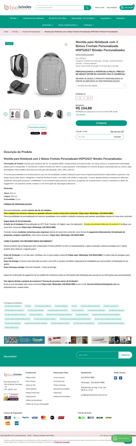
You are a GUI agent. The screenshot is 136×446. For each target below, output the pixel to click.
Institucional (31, 373)
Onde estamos (31, 389)
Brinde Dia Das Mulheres (33, 18)
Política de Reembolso (34, 400)
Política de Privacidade (61, 396)
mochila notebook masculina (57, 310)
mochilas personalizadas (96, 310)
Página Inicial (30, 377)
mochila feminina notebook (14, 310)
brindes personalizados (13, 306)
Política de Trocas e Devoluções (37, 404)
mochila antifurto (77, 310)
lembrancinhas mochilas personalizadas (106, 314)
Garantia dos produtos (61, 389)
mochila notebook (61, 306)
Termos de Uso (58, 381)
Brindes (13, 18)
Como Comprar (59, 377)
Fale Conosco (30, 381)
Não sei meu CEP (117, 131)
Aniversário (47, 25)
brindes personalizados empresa (36, 323)
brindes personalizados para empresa (111, 323)
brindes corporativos (111, 306)
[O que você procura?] (87, 7)
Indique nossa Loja (32, 393)
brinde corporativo (36, 314)
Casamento (105, 18)
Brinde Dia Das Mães (57, 18)
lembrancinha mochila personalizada (59, 314)
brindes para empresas (12, 323)
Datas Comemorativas (68, 25)
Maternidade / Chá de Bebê (82, 18)
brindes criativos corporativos (84, 323)
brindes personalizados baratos (45, 319)
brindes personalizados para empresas (108, 319)
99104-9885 (87, 377)
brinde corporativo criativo (60, 323)
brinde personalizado (116, 310)
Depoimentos (31, 396)
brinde (74, 306)
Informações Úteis (60, 373)
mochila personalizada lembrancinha (17, 319)
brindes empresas (82, 314)
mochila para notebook (43, 306)
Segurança (57, 393)
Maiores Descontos (11, 327)
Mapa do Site (30, 385)
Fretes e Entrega (59, 385)
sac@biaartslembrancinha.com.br (94, 395)
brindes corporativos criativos (15, 314)
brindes (28, 306)
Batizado (120, 18)
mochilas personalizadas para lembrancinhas (75, 319)
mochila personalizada (35, 310)
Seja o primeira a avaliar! (85, 55)
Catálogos (88, 25)
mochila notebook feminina (90, 306)
